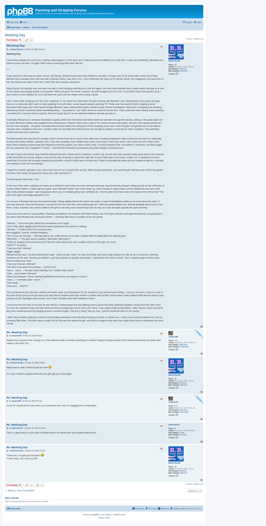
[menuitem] (23, 22)
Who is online (12, 498)
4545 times (183, 345)
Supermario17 (174, 425)
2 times (182, 433)
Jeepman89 (173, 337)
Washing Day (15, 35)
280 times (183, 71)
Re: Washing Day (17, 332)
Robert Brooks (174, 61)
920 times (183, 69)
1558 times (184, 347)
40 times (183, 435)
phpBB (95, 515)
